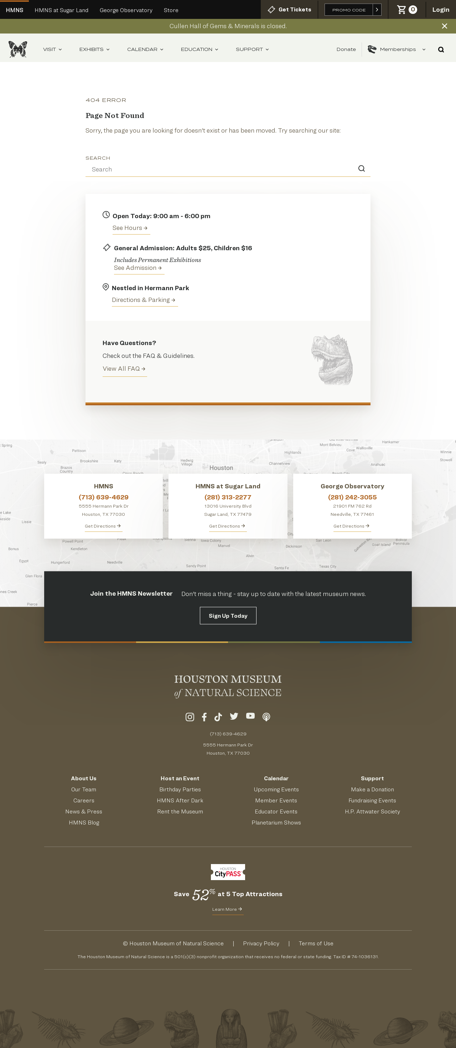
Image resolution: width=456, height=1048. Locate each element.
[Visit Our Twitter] (234, 718)
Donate (346, 49)
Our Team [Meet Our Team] (83, 789)
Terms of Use (316, 943)
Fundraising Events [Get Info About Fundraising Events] (372, 800)
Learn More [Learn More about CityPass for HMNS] (227, 909)
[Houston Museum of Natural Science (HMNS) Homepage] (18, 49)
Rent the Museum (180, 811)
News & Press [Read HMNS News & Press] (83, 811)
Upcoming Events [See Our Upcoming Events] (276, 789)
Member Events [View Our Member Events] (276, 800)
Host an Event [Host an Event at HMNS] (180, 778)
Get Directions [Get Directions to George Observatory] (351, 526)
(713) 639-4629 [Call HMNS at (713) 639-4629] (104, 497)
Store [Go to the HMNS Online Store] (171, 10)
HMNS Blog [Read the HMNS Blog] (84, 822)
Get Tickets (289, 9)
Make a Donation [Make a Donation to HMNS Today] (372, 789)
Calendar (145, 49)
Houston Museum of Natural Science (176, 943)
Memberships (397, 49)
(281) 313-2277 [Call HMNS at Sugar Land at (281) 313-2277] (228, 497)
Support (252, 49)
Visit (52, 49)
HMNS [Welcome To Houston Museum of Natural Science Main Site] (14, 10)
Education (200, 49)
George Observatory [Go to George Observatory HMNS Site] (126, 10)
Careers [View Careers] (83, 800)
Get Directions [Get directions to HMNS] (103, 526)
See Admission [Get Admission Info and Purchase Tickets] (138, 267)
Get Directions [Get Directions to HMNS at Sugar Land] (227, 526)
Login (441, 9)
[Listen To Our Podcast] (266, 718)
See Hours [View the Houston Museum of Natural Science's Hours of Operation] (130, 227)
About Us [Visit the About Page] (84, 778)
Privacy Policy (261, 943)
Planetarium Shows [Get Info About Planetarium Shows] (276, 822)
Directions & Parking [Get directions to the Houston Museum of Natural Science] (143, 299)
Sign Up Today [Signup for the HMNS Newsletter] (228, 615)
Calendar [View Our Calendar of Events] (276, 778)
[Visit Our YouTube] (250, 718)
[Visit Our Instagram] (190, 718)
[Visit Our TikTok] (218, 718)
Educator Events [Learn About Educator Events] (276, 811)
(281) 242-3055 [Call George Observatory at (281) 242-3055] (352, 497)
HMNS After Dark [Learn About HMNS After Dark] (180, 800)
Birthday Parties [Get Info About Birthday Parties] (180, 789)
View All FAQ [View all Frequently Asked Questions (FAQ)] (124, 368)
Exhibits (94, 49)
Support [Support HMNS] (372, 778)
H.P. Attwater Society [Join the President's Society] (372, 811)
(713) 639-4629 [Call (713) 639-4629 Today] (228, 733)
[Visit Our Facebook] (204, 718)
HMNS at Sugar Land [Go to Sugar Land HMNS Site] (61, 10)
